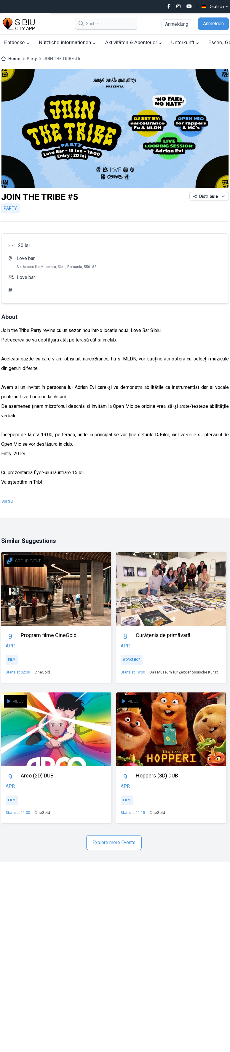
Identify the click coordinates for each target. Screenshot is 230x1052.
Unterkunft (185, 42)
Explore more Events (113, 842)
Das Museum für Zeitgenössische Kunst (183, 672)
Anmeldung (176, 24)
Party (32, 58)
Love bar (26, 258)
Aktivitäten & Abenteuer (133, 42)
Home (14, 58)
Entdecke (16, 42)
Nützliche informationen (67, 42)
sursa (7, 501)
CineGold (42, 672)
